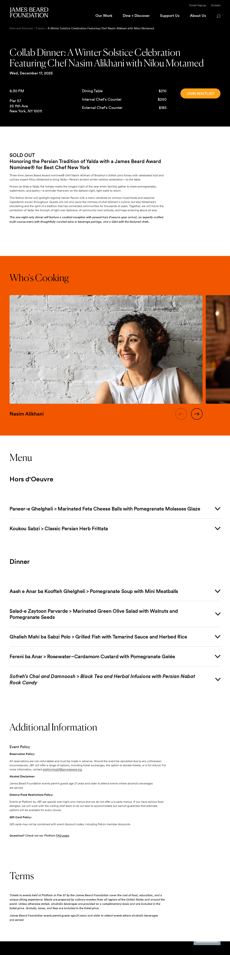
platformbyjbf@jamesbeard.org (62, 769)
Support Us (170, 15)
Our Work (103, 15)
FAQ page (62, 835)
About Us (198, 15)
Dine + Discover (136, 15)
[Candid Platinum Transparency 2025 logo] (207, 944)
